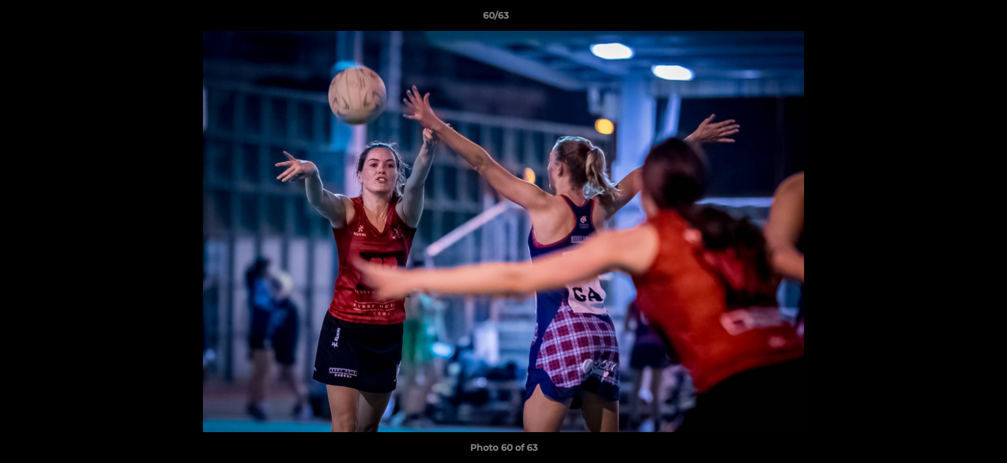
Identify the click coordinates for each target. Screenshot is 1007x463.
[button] (953, 18)
